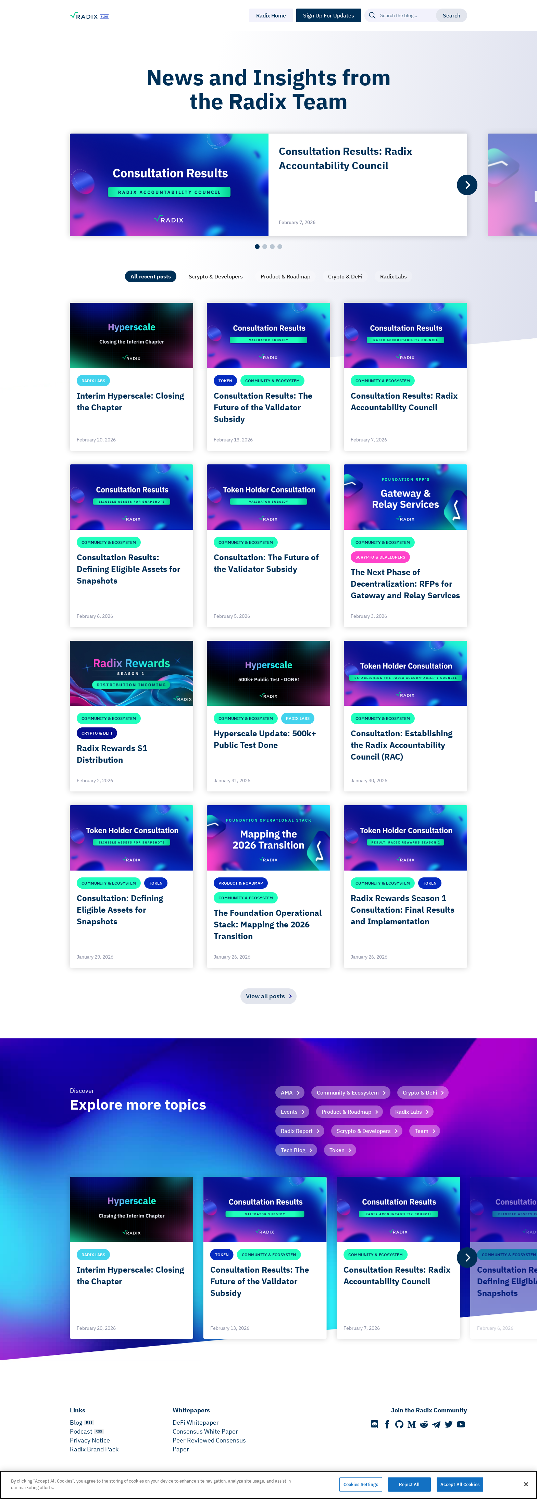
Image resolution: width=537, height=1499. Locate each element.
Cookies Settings (361, 1484)
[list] (268, 185)
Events (289, 1111)
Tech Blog (293, 1150)
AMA (287, 1092)
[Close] (526, 1484)
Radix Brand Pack (94, 1449)
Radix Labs (408, 1111)
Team (421, 1130)
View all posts (265, 996)
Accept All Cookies (459, 1484)
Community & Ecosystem (348, 1092)
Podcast (81, 1431)
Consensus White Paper (205, 1431)
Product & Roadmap (346, 1111)
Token (337, 1150)
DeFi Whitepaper (196, 1422)
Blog (76, 1422)
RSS (89, 1422)
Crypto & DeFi (420, 1092)
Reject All (409, 1484)
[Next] (467, 185)
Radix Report (297, 1130)
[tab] (150, 276)
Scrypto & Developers (364, 1130)
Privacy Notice (90, 1440)
